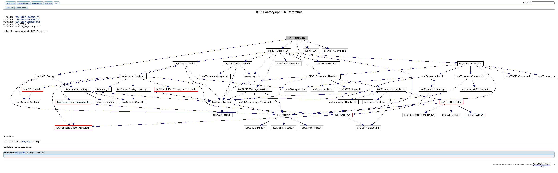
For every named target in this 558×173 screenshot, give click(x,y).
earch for (527, 3)
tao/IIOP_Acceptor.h (27, 20)
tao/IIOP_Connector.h (28, 23)
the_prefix (26, 144)
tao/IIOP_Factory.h (27, 17)
